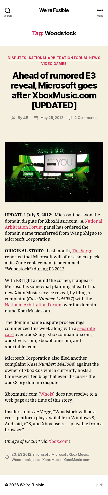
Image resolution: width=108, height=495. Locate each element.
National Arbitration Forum (58, 58)
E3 (14, 454)
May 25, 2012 (51, 117)
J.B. (26, 117)
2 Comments (85, 117)
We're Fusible (54, 10)
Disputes (17, 58)
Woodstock (21, 459)
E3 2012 (24, 454)
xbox (36, 459)
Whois (46, 394)
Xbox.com (58, 441)
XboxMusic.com (77, 459)
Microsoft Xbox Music (69, 454)
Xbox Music (52, 459)
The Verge (82, 251)
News (94, 58)
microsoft (41, 454)
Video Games (54, 64)
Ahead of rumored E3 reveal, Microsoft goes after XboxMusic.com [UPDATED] (54, 90)
